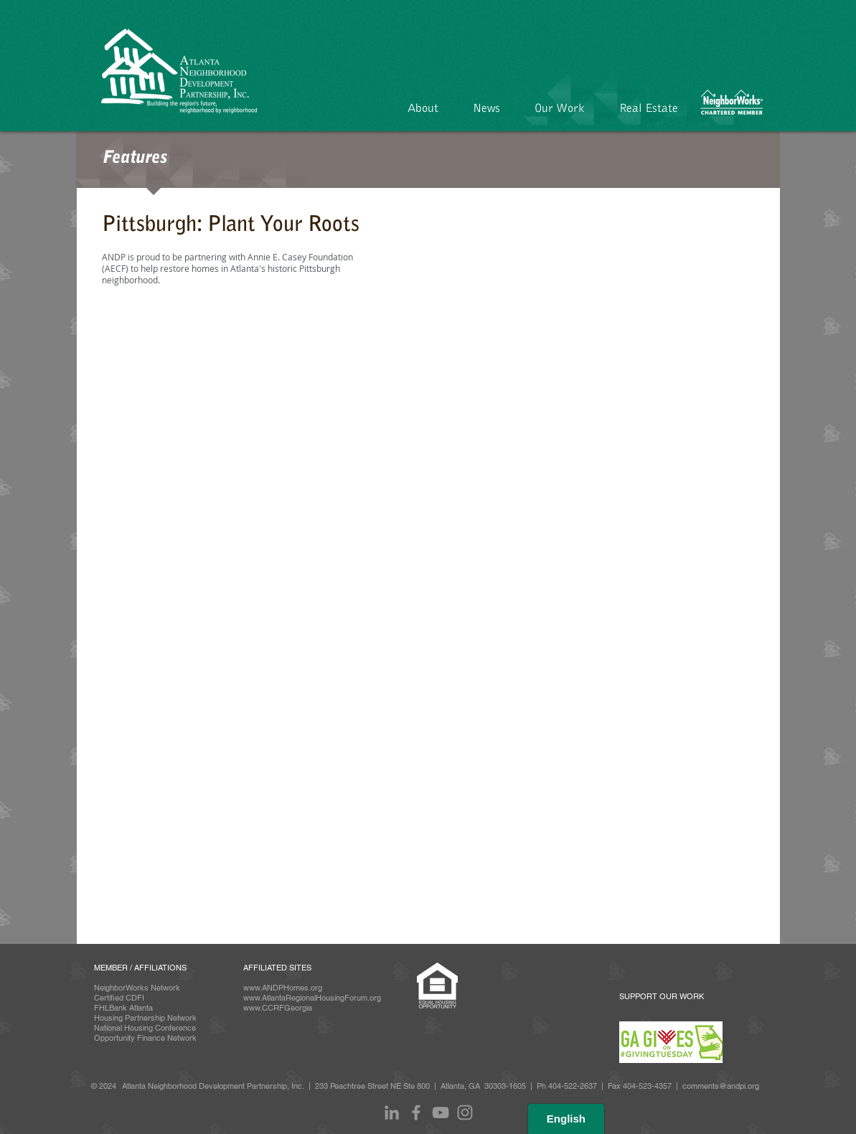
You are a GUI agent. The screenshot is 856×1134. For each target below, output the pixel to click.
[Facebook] (416, 1112)
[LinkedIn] (392, 1112)
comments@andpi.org (720, 1086)
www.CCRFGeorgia (277, 1008)
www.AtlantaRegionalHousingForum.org (312, 998)
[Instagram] (465, 1112)
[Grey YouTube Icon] (441, 1112)
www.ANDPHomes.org (282, 988)
